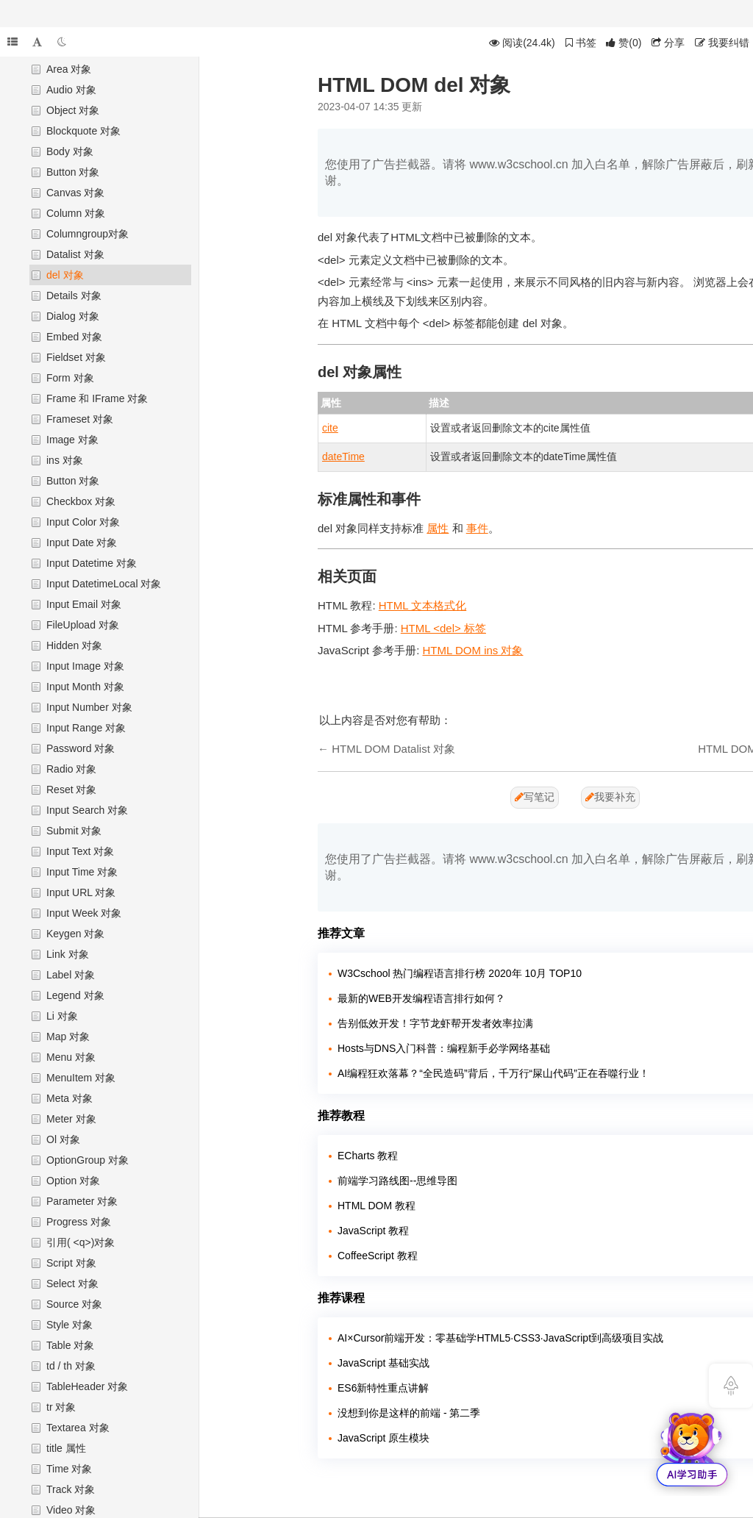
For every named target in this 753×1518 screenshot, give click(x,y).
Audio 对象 (71, 90)
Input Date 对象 (82, 542)
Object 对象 (72, 110)
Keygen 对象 (75, 933)
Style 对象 (69, 1325)
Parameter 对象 (82, 1201)
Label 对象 (70, 975)
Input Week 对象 (83, 913)
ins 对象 (64, 460)
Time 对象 (69, 1469)
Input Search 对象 (87, 810)
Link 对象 (67, 954)
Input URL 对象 (80, 892)
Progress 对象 (78, 1222)
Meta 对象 (69, 1098)
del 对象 (65, 275)
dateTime (343, 456)
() (623, 43)
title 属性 (66, 1448)
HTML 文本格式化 (422, 605)
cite (330, 428)
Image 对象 (72, 439)
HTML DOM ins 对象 (473, 650)
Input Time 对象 (82, 872)
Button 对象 (72, 172)
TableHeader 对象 (87, 1386)
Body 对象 (69, 151)
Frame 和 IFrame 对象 (97, 398)
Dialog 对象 (72, 316)
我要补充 (610, 797)
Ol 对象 (63, 1139)
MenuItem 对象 (80, 1078)
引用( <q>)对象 (80, 1242)
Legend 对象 (75, 995)
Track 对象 (70, 1489)
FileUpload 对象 (82, 625)
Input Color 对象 (83, 522)
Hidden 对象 (74, 645)
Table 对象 (70, 1345)
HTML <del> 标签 (443, 628)
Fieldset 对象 (76, 357)
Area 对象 (68, 69)
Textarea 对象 (78, 1427)
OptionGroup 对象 (87, 1160)
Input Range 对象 (86, 728)
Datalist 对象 (75, 254)
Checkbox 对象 (80, 501)
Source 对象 (74, 1304)
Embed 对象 (74, 337)
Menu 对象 (71, 1057)
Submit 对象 (73, 831)
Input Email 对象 (83, 604)
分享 (668, 43)
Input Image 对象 (85, 666)
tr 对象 (61, 1407)
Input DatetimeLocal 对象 (103, 584)
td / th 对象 (71, 1366)
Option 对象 (73, 1180)
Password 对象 (80, 748)
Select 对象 (72, 1283)
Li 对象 (62, 1016)
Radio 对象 (71, 769)
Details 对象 (73, 295)
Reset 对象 (71, 789)
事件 (477, 528)
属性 (438, 528)
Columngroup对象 (87, 234)
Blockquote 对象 (83, 131)
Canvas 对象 (75, 192)
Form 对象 (70, 378)
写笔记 (534, 797)
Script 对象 (71, 1263)
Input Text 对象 (80, 851)
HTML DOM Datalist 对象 (393, 748)
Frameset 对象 (79, 419)
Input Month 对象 (85, 686)
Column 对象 (75, 213)
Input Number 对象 (89, 707)
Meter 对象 (71, 1119)
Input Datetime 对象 (91, 563)
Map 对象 (68, 1036)
